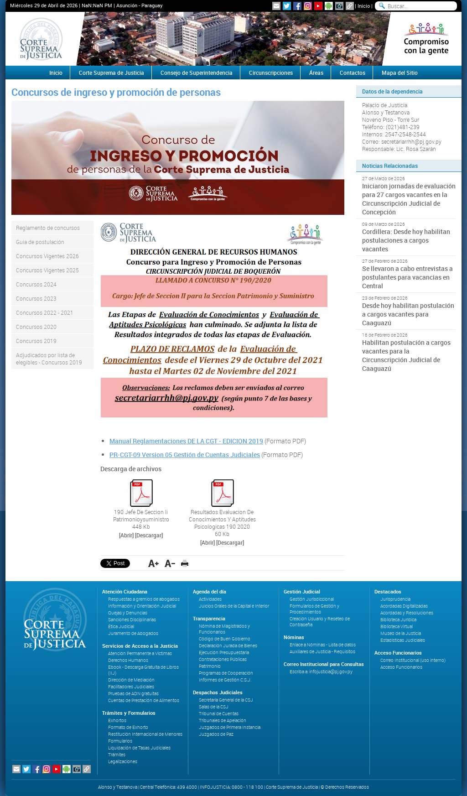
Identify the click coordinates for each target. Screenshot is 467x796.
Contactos (352, 72)
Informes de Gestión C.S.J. (225, 680)
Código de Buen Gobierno (224, 639)
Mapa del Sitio (400, 72)
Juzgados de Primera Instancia (229, 727)
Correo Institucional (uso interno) (413, 660)
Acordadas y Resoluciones (406, 613)
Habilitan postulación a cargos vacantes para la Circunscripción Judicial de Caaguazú (406, 355)
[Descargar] (149, 535)
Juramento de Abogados (133, 633)
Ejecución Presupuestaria (224, 653)
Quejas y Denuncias (127, 613)
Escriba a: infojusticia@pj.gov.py (321, 672)
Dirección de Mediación (131, 680)
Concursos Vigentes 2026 (47, 256)
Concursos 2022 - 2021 (44, 312)
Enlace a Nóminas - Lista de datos (323, 645)
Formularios (120, 741)
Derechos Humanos (128, 660)
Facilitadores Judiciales (131, 687)
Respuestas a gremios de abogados (144, 599)
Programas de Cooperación (226, 673)
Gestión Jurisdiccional (312, 599)
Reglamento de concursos (48, 227)
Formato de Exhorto (128, 727)
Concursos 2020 (36, 326)
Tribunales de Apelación (222, 720)
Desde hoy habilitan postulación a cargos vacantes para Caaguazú (408, 314)
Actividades (210, 599)
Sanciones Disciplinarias (132, 620)
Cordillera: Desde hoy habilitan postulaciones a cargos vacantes (406, 240)
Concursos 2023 (36, 298)
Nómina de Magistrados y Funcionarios (224, 629)
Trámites (116, 755)
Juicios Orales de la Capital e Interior (234, 606)
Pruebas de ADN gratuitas (133, 694)
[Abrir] (126, 535)
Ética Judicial (121, 627)
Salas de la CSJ (213, 707)
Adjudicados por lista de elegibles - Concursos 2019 (49, 358)
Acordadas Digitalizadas (404, 606)
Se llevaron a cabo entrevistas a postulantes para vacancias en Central (407, 277)
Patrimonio (210, 666)
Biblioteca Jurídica (398, 620)
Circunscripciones (271, 72)
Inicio (364, 5)
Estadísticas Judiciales (402, 640)
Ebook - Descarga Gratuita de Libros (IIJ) (143, 670)
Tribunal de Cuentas (219, 714)
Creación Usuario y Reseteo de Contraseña (320, 622)
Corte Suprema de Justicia (111, 72)
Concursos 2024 (36, 284)
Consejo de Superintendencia (197, 72)
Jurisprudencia (395, 599)
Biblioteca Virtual (396, 627)
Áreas (316, 72)
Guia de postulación (40, 241)
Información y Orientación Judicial (142, 606)
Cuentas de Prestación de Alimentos (143, 700)
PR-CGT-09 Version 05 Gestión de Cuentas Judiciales (184, 454)
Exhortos (117, 720)
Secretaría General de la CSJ (226, 700)
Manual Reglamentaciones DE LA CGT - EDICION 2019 (186, 441)
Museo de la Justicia (400, 633)
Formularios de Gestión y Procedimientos (314, 609)
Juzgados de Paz (216, 734)
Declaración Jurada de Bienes (228, 646)
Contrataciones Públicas (223, 659)
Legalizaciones (122, 762)
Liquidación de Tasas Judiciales (139, 748)
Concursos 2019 (36, 340)
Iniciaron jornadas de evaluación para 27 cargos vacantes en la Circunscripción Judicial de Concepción (409, 199)
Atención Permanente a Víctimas (140, 653)
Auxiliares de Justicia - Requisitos (322, 652)
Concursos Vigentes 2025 (47, 270)
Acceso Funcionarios (401, 667)
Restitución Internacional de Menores (145, 734)
